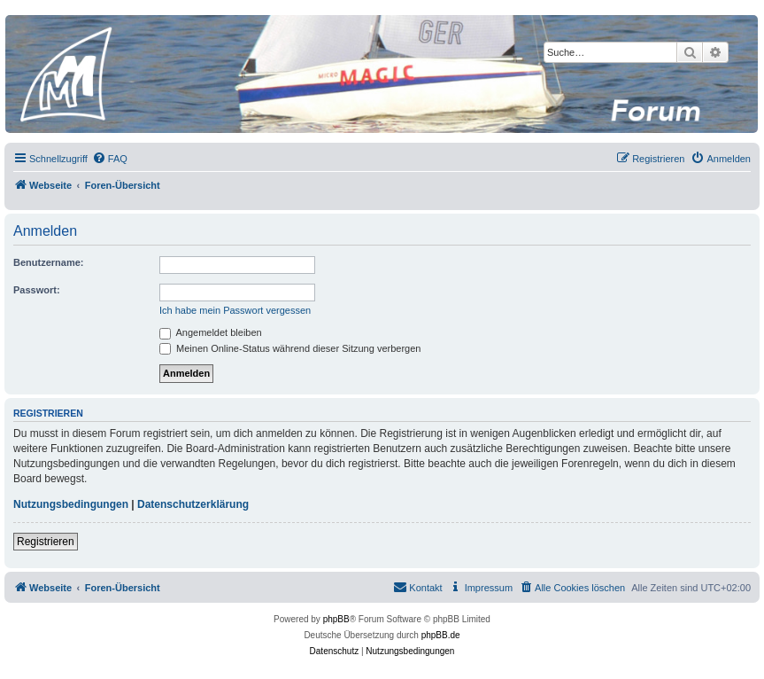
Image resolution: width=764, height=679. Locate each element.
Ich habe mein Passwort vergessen (235, 310)
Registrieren (45, 541)
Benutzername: (48, 262)
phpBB (336, 619)
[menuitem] (109, 158)
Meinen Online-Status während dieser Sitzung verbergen (290, 348)
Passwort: (36, 290)
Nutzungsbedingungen (70, 504)
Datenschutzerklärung (193, 504)
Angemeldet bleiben (210, 332)
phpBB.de (440, 635)
